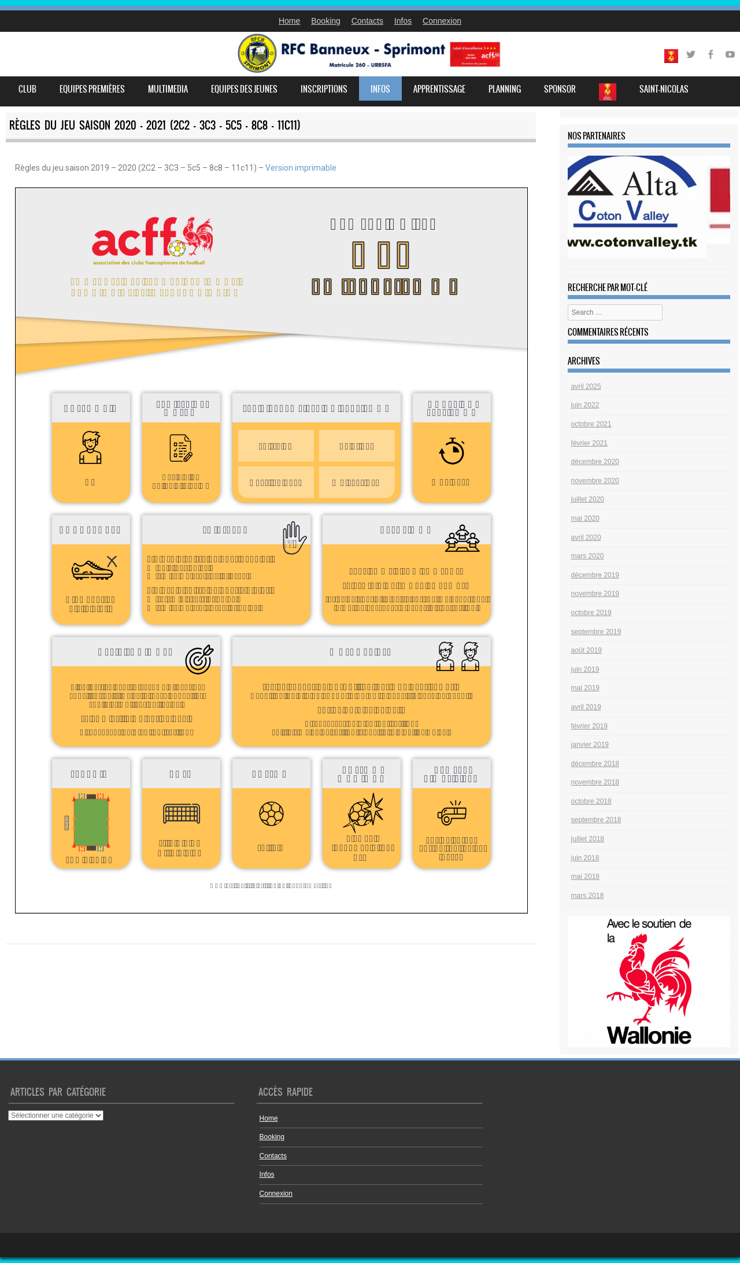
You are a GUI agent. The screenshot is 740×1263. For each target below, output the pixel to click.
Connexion (442, 20)
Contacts (367, 20)
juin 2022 (585, 405)
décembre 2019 (595, 575)
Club (27, 89)
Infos (403, 20)
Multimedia (168, 89)
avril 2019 (586, 707)
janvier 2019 (590, 745)
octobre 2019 (591, 613)
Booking (326, 20)
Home (289, 20)
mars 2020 (587, 556)
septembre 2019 (596, 632)
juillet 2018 (587, 839)
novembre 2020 (595, 481)
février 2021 (589, 443)
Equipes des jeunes (244, 89)
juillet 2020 (587, 499)
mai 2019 (585, 688)
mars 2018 (587, 896)
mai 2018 (585, 876)
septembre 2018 (596, 820)
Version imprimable (300, 167)
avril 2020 (586, 537)
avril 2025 (586, 386)
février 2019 (589, 726)
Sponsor (560, 89)
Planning (505, 89)
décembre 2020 (595, 462)
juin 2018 (585, 858)
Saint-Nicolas (664, 89)
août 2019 (586, 650)
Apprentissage (439, 89)
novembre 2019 (595, 594)
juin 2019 (585, 669)
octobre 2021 (591, 424)
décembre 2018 (595, 764)
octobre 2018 (591, 801)
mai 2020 (585, 518)
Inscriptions (324, 89)
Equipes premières (92, 89)
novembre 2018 (595, 782)
